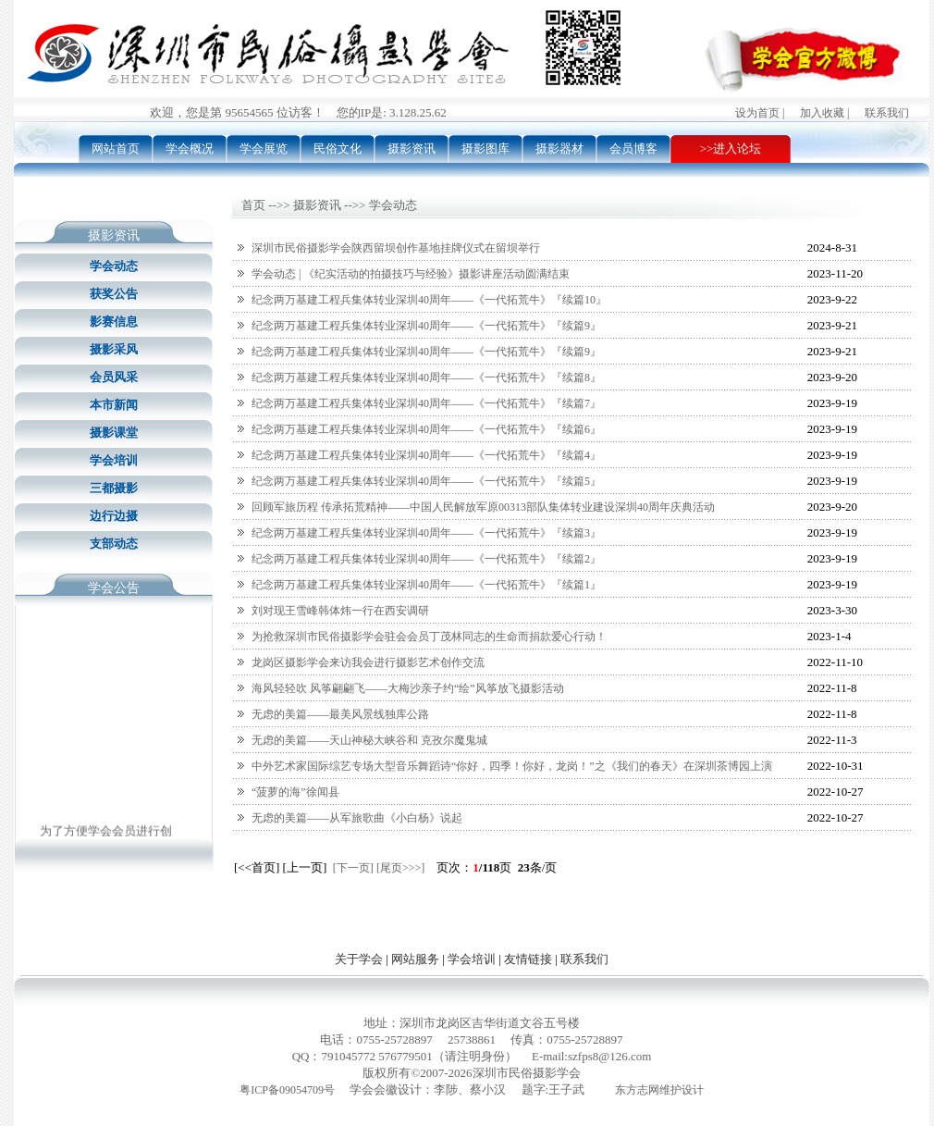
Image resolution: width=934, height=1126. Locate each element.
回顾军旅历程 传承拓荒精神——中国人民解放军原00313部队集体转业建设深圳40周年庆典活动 (483, 507)
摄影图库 (485, 148)
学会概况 (190, 148)
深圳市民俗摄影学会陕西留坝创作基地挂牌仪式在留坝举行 (396, 247)
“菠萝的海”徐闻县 (295, 792)
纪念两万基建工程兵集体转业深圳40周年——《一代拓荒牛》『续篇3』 (426, 532)
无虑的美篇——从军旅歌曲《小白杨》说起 (357, 817)
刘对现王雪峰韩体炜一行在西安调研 (340, 610)
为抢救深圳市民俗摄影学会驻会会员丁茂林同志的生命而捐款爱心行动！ (429, 636)
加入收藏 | (824, 112)
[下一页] (353, 867)
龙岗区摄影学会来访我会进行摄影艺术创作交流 (368, 662)
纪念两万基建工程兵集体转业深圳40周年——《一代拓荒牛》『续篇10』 (429, 299)
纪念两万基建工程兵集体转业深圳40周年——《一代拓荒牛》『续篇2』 (426, 558)
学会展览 (264, 148)
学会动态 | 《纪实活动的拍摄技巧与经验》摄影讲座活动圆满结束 (411, 273)
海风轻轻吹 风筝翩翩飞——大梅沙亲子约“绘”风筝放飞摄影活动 (408, 688)
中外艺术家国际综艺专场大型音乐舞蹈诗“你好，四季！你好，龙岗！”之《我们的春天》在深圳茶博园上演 (512, 766)
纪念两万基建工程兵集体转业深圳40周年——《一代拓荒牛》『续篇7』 (426, 403)
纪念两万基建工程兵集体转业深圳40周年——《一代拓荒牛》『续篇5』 (426, 481)
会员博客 (633, 148)
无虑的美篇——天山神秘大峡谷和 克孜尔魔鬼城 (369, 740)
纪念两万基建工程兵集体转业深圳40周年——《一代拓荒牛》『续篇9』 (426, 325)
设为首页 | (759, 112)
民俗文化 (337, 148)
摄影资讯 (411, 148)
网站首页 (116, 148)
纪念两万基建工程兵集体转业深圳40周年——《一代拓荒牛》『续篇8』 (426, 377)
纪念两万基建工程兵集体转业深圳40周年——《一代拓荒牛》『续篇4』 (426, 455)
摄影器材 (559, 148)
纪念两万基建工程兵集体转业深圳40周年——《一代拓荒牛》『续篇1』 (426, 584)
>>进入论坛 (731, 148)
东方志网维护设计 (659, 1089)
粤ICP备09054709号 (287, 1089)
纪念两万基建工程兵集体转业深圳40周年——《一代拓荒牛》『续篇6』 (426, 429)
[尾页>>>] (400, 867)
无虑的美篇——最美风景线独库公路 (340, 714)
